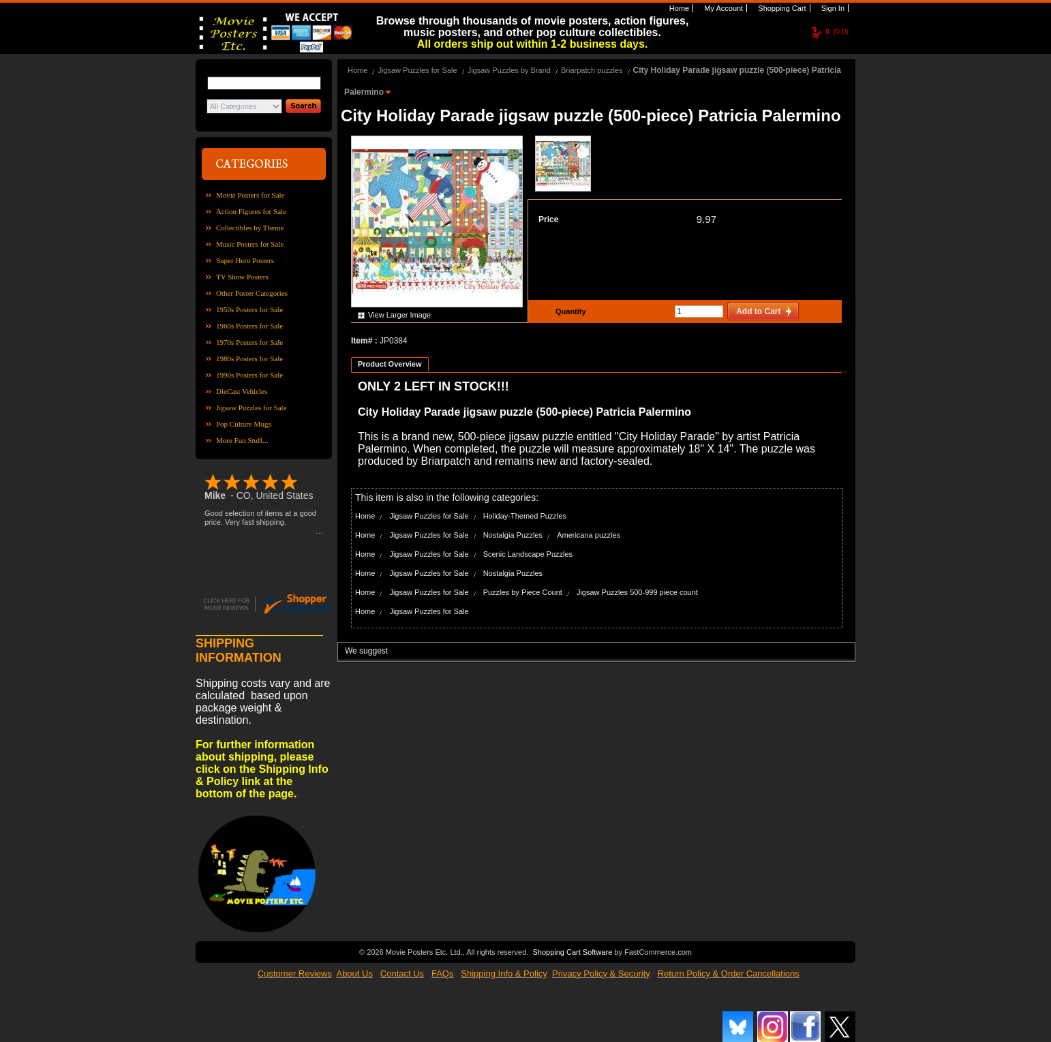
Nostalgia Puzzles (513, 535)
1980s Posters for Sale (249, 358)
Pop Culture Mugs (243, 424)
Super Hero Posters (245, 260)
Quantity (569, 311)
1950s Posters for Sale (249, 309)
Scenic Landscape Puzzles (528, 554)
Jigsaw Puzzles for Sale (251, 407)
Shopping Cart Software (572, 952)
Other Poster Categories (252, 293)
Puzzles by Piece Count (522, 592)
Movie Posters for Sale (250, 195)
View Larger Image (399, 315)
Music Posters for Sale (250, 244)
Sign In (831, 8)
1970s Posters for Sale (249, 342)
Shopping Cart (781, 8)
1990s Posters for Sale (249, 375)
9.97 (706, 219)
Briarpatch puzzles (592, 70)
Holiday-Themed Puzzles (524, 516)
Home (678, 8)
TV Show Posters (242, 277)
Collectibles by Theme (250, 228)
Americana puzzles (588, 535)
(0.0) (837, 31)
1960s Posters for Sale (249, 326)
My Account (722, 8)
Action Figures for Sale (251, 211)
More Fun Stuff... (242, 440)
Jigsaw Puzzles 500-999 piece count (637, 592)
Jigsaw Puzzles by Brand (509, 70)
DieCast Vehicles (241, 391)
